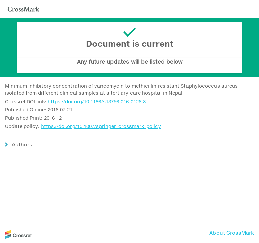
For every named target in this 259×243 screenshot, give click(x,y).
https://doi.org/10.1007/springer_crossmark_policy (101, 126)
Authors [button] (22, 144)
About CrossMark (231, 233)
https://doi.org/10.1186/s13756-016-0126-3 (97, 101)
